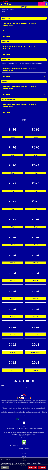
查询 (24, 458)
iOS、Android (6, 36)
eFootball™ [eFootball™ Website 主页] (6, 4)
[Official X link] (20, 381)
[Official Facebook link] (23, 381)
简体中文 (44, 1)
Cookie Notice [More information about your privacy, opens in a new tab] (24, 465)
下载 (42, 3)
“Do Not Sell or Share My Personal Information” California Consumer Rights (14, 387)
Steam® (5, 31)
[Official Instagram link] (32, 381)
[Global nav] (46, 4)
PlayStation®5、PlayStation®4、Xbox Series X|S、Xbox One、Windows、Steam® (20, 24)
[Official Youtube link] (27, 381)
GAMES (24, 456)
